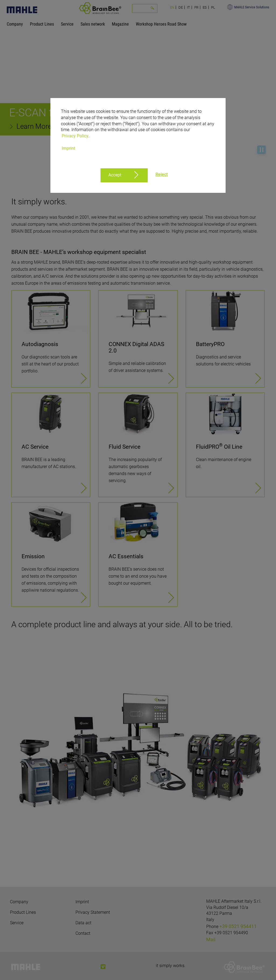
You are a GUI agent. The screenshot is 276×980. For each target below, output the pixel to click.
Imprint (68, 148)
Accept (114, 174)
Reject (162, 174)
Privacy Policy (75, 135)
